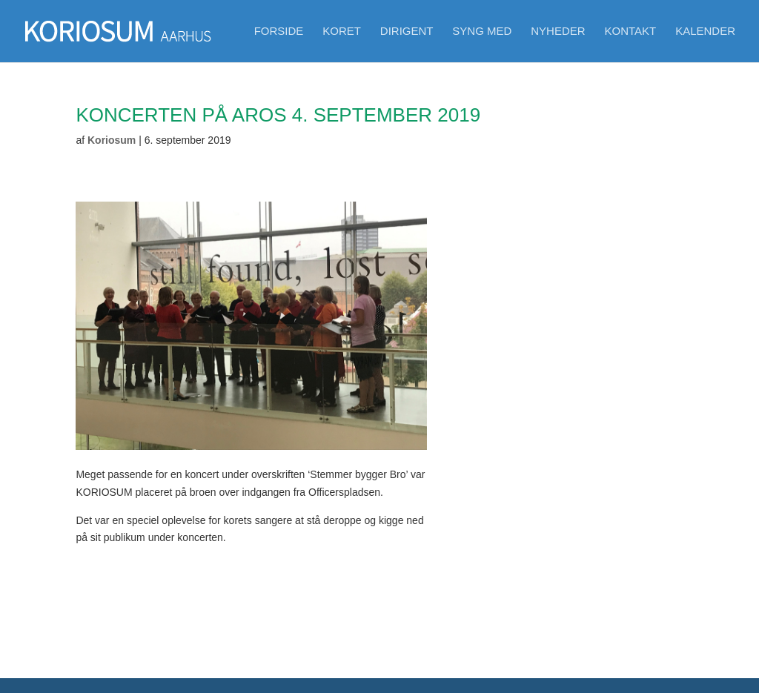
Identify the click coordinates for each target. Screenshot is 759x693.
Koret (341, 31)
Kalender (705, 31)
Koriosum (111, 140)
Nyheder (558, 31)
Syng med (481, 31)
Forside (279, 31)
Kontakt (631, 31)
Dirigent (407, 31)
